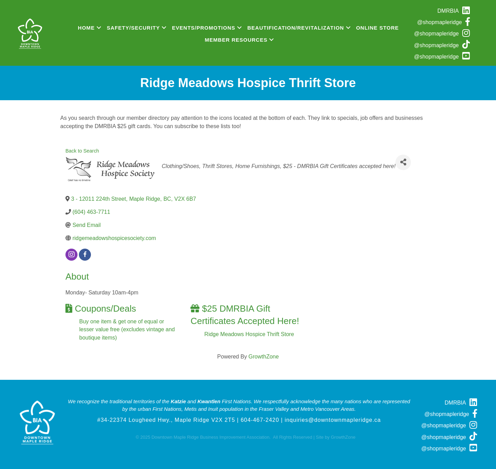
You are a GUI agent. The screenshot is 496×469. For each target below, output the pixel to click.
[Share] (403, 162)
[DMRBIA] (455, 11)
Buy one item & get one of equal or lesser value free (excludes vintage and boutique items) (127, 329)
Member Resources (236, 40)
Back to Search (82, 151)
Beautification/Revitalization (295, 28)
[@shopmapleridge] (445, 22)
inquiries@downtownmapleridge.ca (333, 420)
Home (86, 28)
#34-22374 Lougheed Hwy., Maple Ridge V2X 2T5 (166, 420)
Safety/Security (133, 28)
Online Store (377, 28)
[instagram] (71, 255)
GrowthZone (263, 356)
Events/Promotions (203, 28)
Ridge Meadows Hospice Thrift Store (249, 334)
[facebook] (85, 255)
